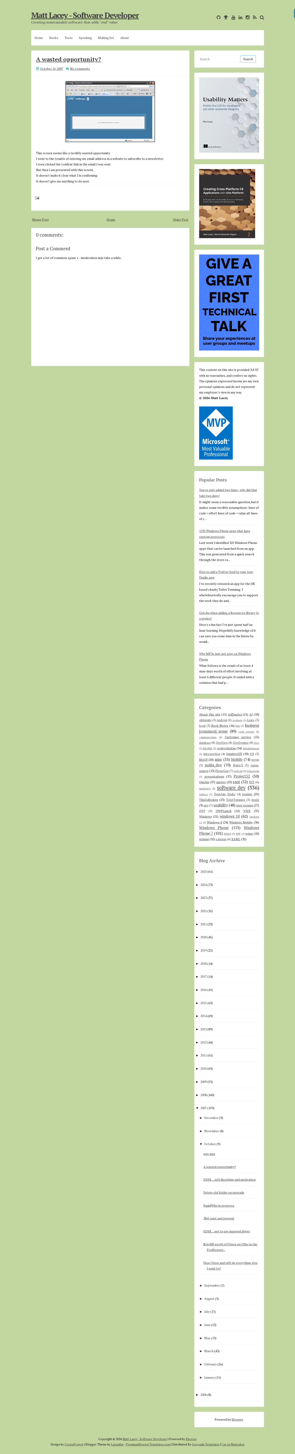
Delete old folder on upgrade (223, 1192)
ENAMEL (208, 748)
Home (38, 38)
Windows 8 (214, 822)
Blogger (237, 1419)
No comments (80, 68)
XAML (235, 839)
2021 (203, 924)
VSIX (246, 811)
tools (255, 800)
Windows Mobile (241, 822)
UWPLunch (223, 811)
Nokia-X (238, 765)
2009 (203, 1082)
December (211, 1118)
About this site (209, 714)
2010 (203, 1068)
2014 (203, 1016)
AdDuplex (235, 714)
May (207, 1338)
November (211, 1131)
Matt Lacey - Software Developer (85, 15)
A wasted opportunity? (68, 59)
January (209, 1377)
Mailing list (106, 38)
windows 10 (230, 816)
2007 (203, 1108)
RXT (251, 782)
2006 (203, 1394)
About (124, 38)
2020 (203, 937)
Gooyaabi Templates (206, 1444)
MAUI (203, 759)
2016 (203, 990)
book (202, 726)
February (210, 1364)
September (212, 1285)
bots (237, 725)
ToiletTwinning (235, 800)
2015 (203, 1003)
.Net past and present (218, 1218)
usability (221, 805)
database (205, 743)
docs (256, 742)
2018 (203, 963)
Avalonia (237, 720)
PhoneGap (222, 771)
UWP (202, 811)
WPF (238, 833)
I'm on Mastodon (233, 1444)
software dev (231, 787)
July (207, 1311)
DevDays (222, 743)
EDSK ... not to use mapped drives (226, 1231)
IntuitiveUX (234, 754)
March (208, 1351)
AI (251, 714)
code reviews (246, 731)
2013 (203, 1029)
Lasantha (117, 1444)
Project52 (242, 776)
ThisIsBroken (208, 800)
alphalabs (205, 720)
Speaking (85, 38)
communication (208, 737)
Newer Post (40, 219)
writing (204, 839)
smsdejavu (205, 788)
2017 (203, 976)
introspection (211, 754)
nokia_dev (213, 765)
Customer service (238, 737)
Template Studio (225, 794)
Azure (250, 720)
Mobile (237, 759)
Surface (203, 794)
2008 (203, 1095)
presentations (214, 776)
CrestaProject (74, 1444)
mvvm (255, 760)
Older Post (180, 219)
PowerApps (253, 771)
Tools (69, 38)
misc (218, 759)
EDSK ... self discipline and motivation (229, 1179)
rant (236, 781)
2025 (203, 871)
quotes (221, 782)
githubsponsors (251, 748)
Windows (205, 816)
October (210, 1144)
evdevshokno (226, 748)
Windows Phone (214, 827)
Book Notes (219, 725)
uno (206, 805)
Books (53, 38)
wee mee (209, 1154)
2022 (203, 911)
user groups (244, 805)
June (207, 1325)
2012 (203, 1042)
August (209, 1298)
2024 (203, 885)
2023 (203, 898)
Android (222, 720)
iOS (252, 754)
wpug (249, 833)
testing (247, 794)
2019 (203, 950)
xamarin (221, 839)
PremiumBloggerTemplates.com (148, 1444)
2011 (203, 1055)
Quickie (204, 782)
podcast (238, 771)
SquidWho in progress (218, 1205)
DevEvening (241, 743)
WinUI (227, 833)
